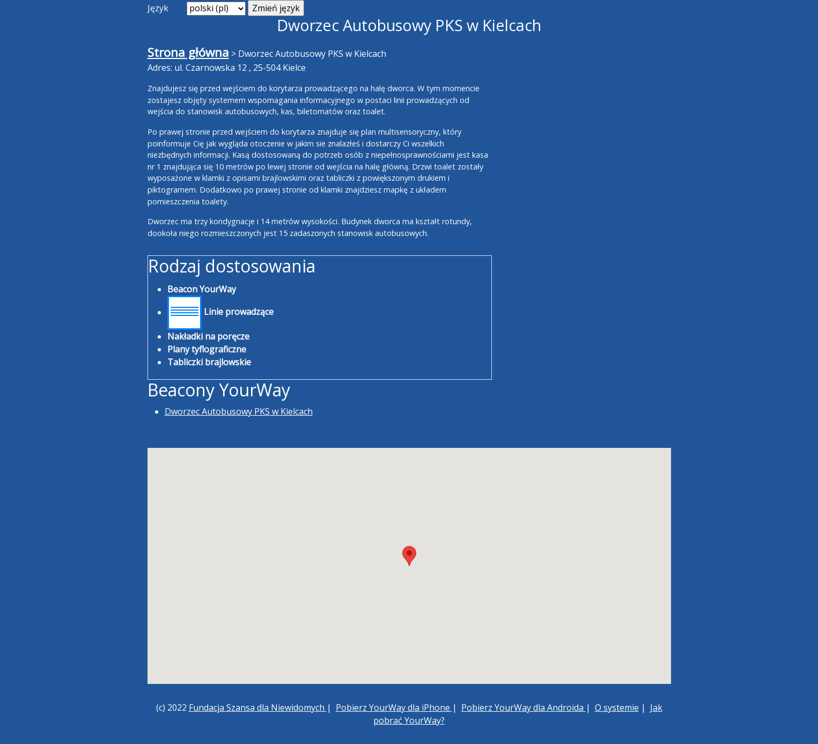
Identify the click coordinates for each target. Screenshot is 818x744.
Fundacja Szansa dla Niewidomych (258, 707)
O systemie (617, 707)
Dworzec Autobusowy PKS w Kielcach (239, 411)
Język (158, 8)
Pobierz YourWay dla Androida (523, 707)
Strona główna (188, 52)
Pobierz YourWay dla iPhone (394, 707)
